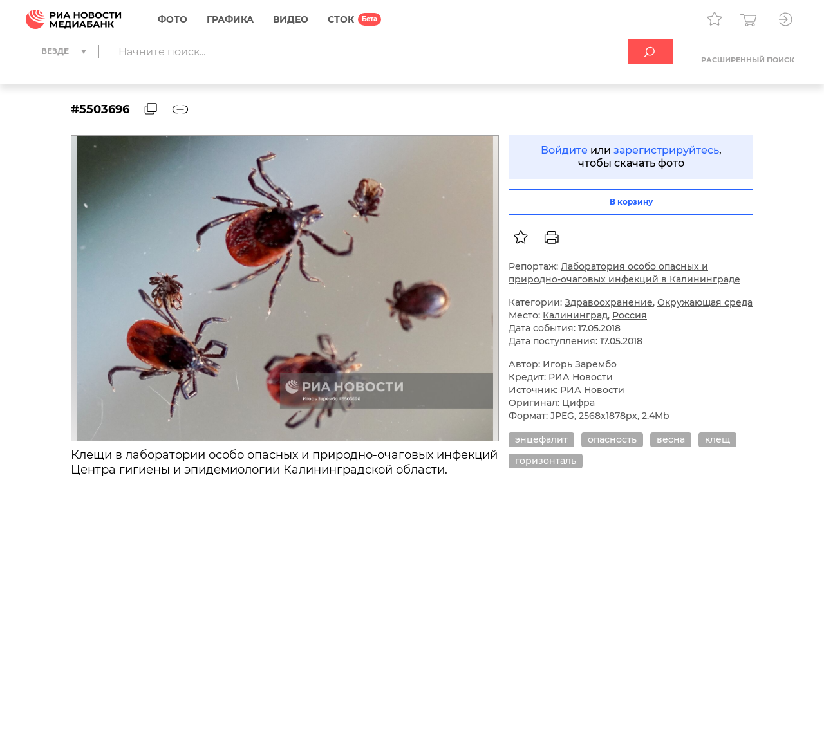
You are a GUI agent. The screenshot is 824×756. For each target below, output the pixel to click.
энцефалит (541, 439)
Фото (172, 19)
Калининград (575, 315)
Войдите (564, 150)
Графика (230, 19)
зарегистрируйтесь (666, 150)
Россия (629, 315)
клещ (717, 439)
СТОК (341, 19)
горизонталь (545, 460)
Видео (290, 19)
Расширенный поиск (747, 59)
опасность (612, 439)
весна (671, 439)
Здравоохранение (609, 302)
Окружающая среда (705, 302)
